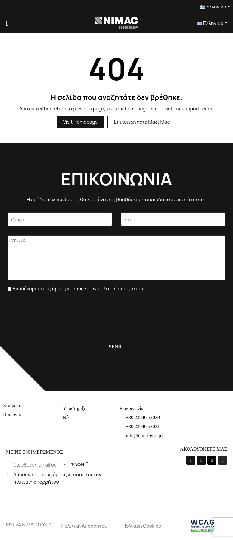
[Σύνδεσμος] (116, 22)
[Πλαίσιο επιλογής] (9, 289)
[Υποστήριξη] (88, 408)
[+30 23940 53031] (145, 426)
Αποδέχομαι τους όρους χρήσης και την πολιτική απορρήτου (57, 478)
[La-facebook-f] (190, 460)
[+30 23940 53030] (145, 417)
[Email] (173, 219)
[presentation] (53, 314)
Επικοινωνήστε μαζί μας (142, 122)
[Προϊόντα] (31, 414)
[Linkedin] (211, 460)
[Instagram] (222, 460)
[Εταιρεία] (31, 405)
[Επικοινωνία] (145, 408)
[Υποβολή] (115, 346)
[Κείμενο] (60, 219)
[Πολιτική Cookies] (147, 526)
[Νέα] (88, 417)
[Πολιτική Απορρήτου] (85, 526)
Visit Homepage (80, 122)
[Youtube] (201, 460)
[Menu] (7, 23)
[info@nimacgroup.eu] (145, 435)
